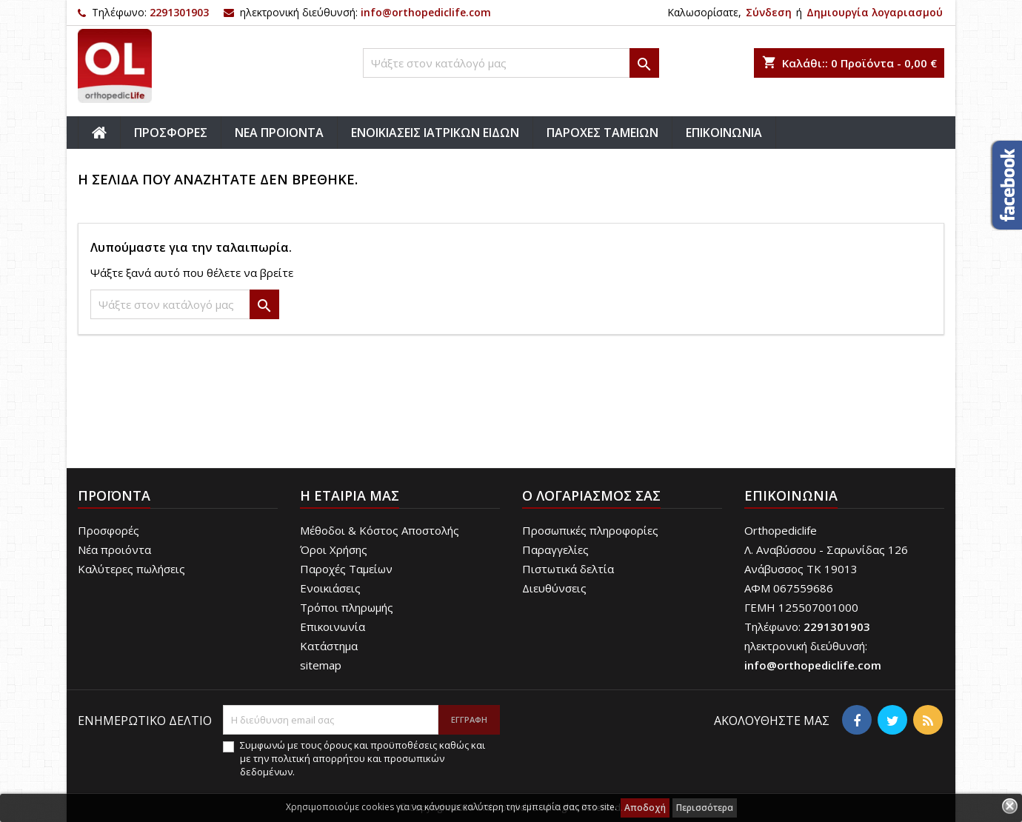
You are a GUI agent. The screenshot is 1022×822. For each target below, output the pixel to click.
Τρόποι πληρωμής (346, 607)
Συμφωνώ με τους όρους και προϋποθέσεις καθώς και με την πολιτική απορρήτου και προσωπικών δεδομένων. (362, 758)
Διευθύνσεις (554, 588)
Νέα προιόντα (114, 549)
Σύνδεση (769, 12)
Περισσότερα (704, 807)
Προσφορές (108, 530)
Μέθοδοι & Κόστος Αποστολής (379, 530)
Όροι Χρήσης (333, 549)
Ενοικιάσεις (330, 588)
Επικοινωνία (332, 626)
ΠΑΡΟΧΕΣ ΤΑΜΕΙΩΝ (602, 132)
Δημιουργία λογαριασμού (874, 12)
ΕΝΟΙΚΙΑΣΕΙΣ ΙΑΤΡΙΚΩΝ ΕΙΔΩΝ (435, 132)
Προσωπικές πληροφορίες (590, 530)
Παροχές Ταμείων (346, 568)
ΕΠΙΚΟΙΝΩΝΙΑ (724, 132)
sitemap (320, 665)
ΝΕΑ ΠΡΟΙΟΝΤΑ (279, 132)
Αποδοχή (645, 807)
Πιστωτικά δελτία (568, 568)
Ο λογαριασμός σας (591, 495)
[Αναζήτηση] (511, 63)
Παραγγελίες (555, 549)
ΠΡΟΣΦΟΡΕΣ (170, 132)
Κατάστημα (329, 645)
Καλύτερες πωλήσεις (131, 568)
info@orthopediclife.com (426, 12)
